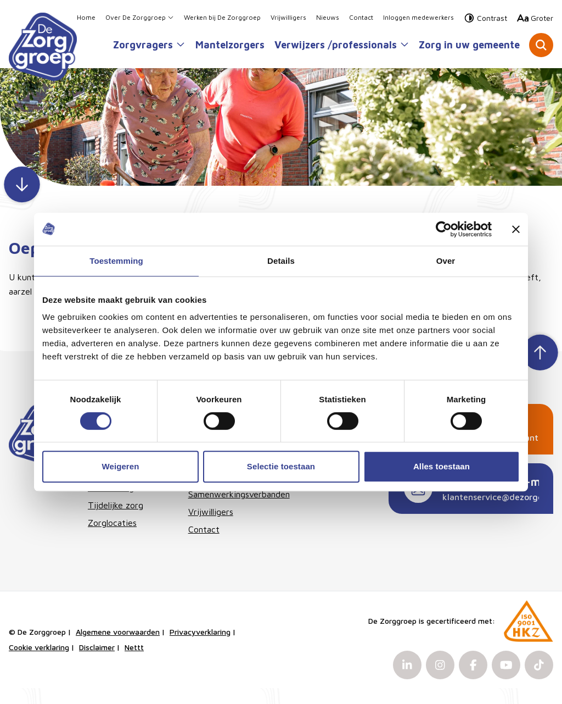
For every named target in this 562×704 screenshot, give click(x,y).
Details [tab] (281, 260)
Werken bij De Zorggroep (222, 19)
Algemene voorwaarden (118, 647)
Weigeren (120, 466)
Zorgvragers (149, 46)
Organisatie (210, 492)
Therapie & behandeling (111, 496)
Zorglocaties (112, 539)
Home (86, 19)
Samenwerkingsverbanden (229, 510)
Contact (361, 19)
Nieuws (327, 19)
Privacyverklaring (200, 647)
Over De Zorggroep (139, 19)
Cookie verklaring (39, 663)
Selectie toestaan (281, 466)
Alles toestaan (441, 466)
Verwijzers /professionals (341, 46)
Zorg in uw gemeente (469, 46)
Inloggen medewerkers (418, 19)
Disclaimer (97, 663)
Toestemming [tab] (116, 260)
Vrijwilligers (288, 19)
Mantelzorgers (230, 46)
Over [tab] (446, 260)
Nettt (134, 663)
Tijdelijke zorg (115, 521)
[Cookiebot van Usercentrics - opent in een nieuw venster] (444, 229)
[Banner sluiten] (516, 229)
